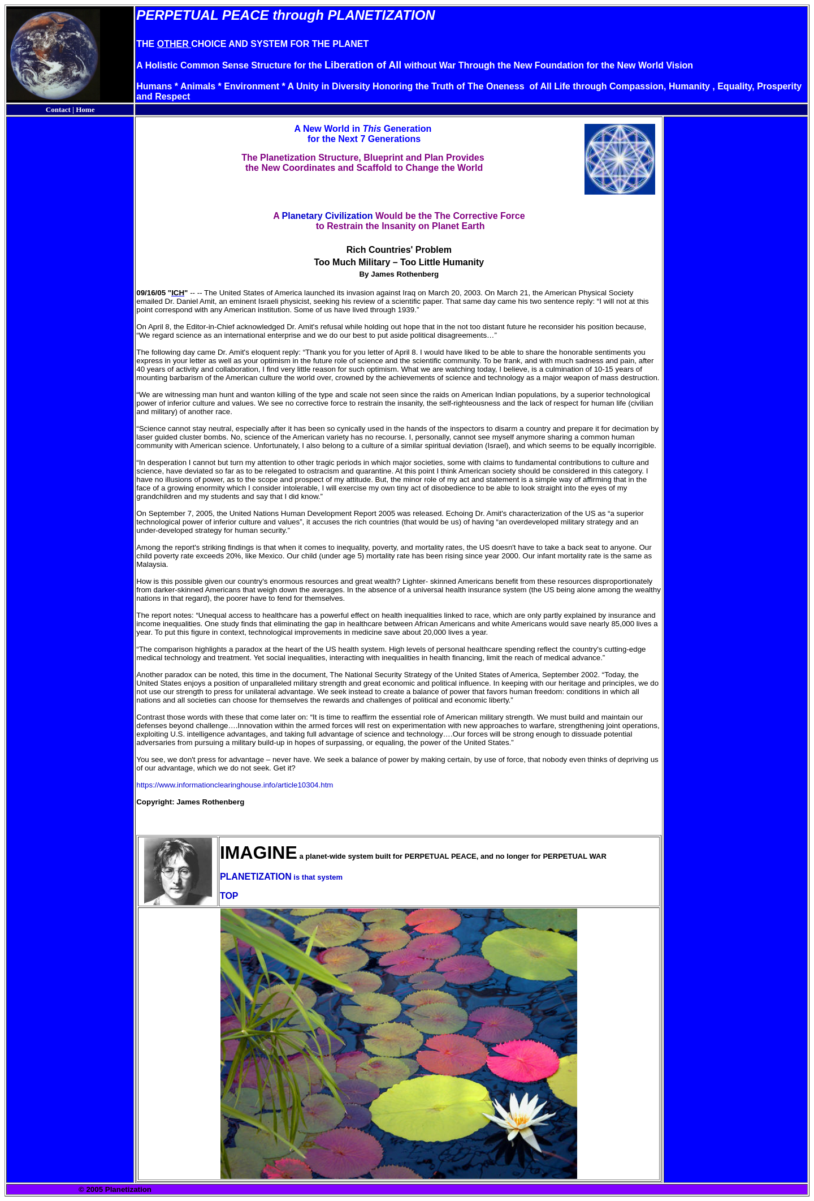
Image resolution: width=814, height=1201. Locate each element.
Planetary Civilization (327, 216)
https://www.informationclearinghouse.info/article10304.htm (234, 785)
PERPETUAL (177, 15)
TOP (229, 896)
